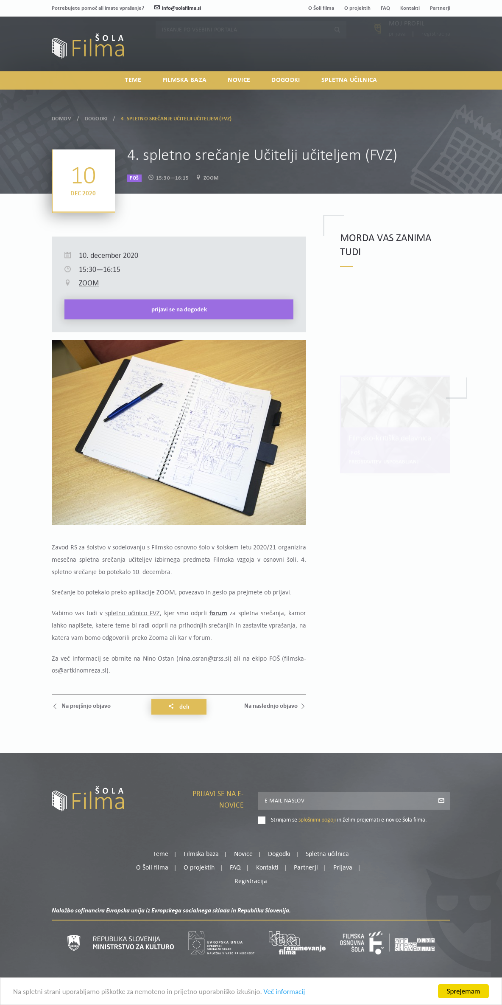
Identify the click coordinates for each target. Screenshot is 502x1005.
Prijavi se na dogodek (179, 340)
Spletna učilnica (349, 80)
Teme (133, 80)
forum (218, 613)
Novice (239, 80)
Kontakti (410, 8)
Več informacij (284, 1000)
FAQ (385, 8)
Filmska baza (185, 80)
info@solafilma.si (177, 8)
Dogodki (285, 80)
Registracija (435, 48)
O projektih (357, 8)
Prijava (397, 48)
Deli (179, 707)
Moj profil (406, 38)
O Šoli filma (321, 8)
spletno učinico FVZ (132, 613)
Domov (61, 115)
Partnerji (440, 8)
